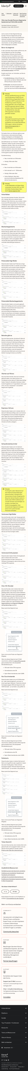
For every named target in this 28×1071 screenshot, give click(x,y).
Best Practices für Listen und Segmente (23, 15)
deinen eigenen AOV (14, 191)
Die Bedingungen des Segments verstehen (13, 871)
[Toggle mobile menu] (26, 5)
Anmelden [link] (7, 997)
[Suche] (19, 1)
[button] (14, 218)
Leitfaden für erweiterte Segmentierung (12, 877)
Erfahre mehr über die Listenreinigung (12, 850)
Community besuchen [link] (11, 931)
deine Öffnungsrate (19, 661)
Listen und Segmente (15, 14)
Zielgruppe (8, 13)
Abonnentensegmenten (12, 126)
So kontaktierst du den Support (15, 898)
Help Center (3, 14)
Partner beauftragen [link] (10, 961)
